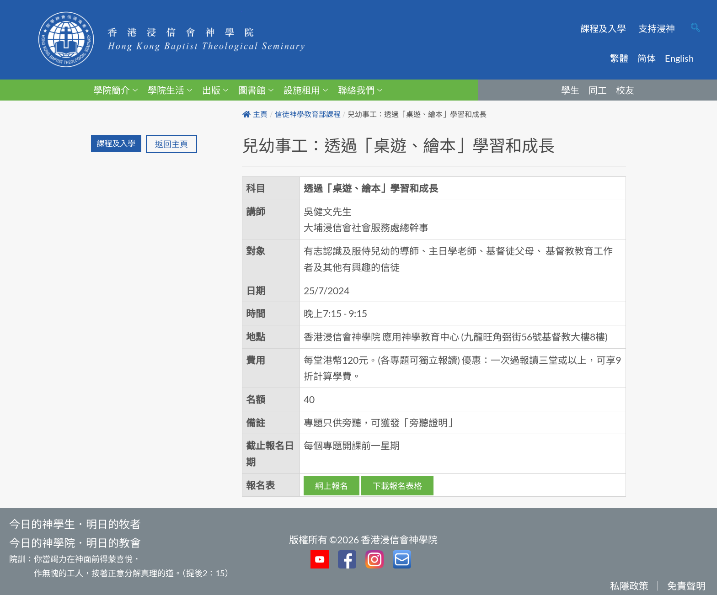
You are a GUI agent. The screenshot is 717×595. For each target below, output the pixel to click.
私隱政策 (629, 585)
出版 (215, 90)
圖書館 (255, 90)
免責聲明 (686, 585)
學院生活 (170, 90)
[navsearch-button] (695, 28)
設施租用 (306, 90)
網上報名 (331, 486)
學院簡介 (115, 90)
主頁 (255, 114)
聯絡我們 (360, 90)
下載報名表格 (397, 486)
